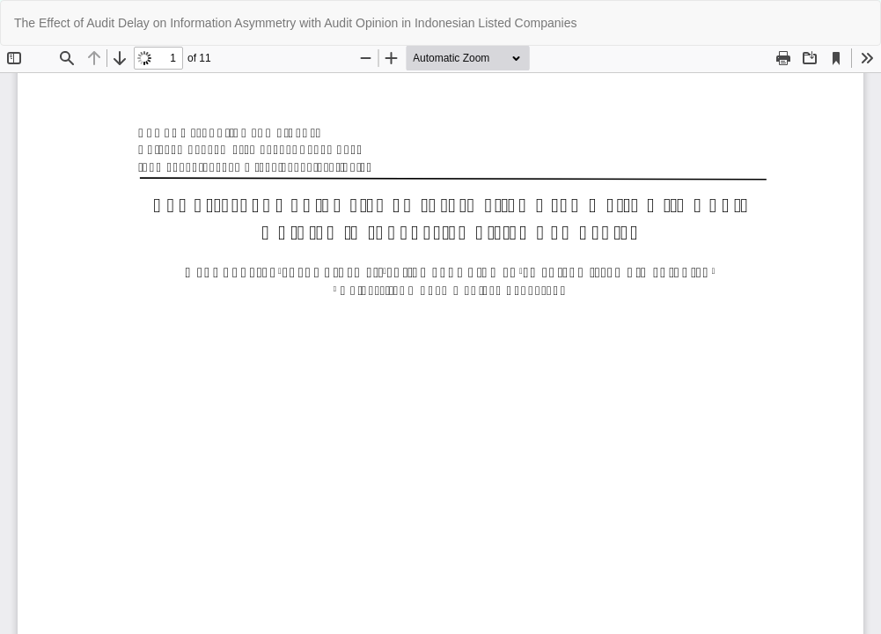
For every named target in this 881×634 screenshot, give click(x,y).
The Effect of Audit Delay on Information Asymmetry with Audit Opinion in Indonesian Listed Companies (295, 23)
